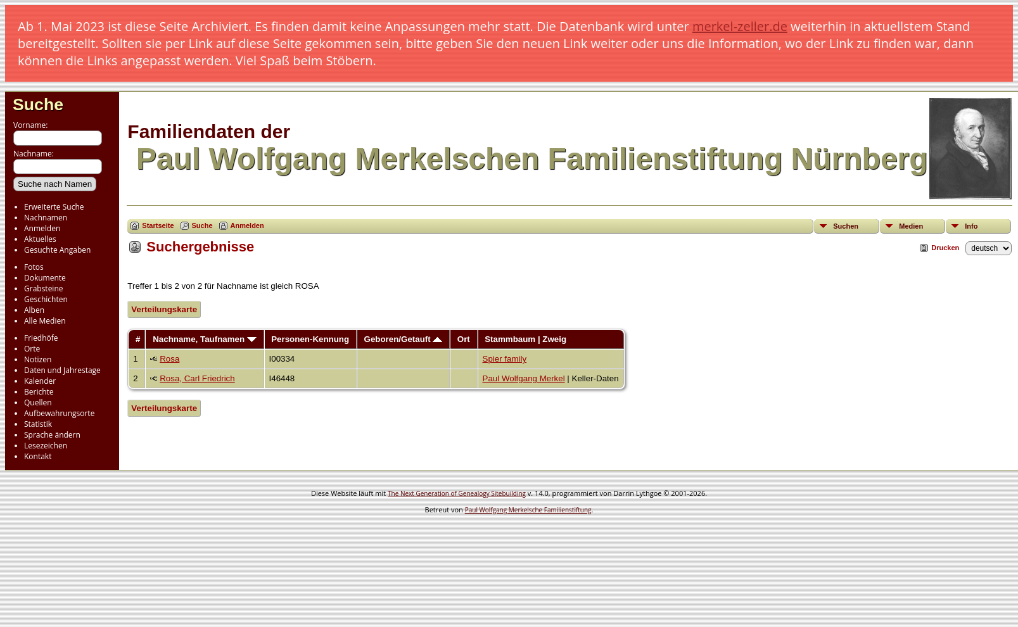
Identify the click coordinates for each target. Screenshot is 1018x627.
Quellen (38, 402)
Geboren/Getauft (403, 339)
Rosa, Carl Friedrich (197, 378)
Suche (38, 104)
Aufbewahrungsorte (59, 413)
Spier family (505, 359)
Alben (34, 310)
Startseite (158, 225)
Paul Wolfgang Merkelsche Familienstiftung (528, 509)
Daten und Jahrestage (62, 370)
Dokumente (45, 277)
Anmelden (42, 228)
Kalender (40, 381)
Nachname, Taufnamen (205, 339)
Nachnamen (45, 217)
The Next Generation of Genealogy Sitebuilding (457, 493)
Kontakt (37, 456)
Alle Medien (45, 320)
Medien (911, 226)
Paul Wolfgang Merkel (524, 378)
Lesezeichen (45, 445)
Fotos (34, 267)
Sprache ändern (52, 434)
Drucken (945, 247)
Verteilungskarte (164, 309)
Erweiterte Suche (54, 206)
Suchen (845, 226)
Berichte (39, 391)
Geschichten (46, 299)
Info (971, 226)
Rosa (169, 359)
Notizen (37, 359)
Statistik (38, 424)
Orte (32, 348)
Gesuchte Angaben (57, 249)
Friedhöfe (41, 337)
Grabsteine (43, 288)
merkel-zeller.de (739, 26)
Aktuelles (40, 239)
